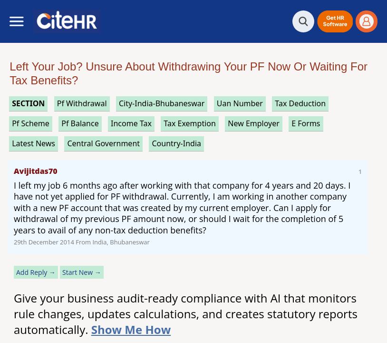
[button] (335, 21)
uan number (240, 103)
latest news (33, 143)
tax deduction (300, 103)
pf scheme (30, 123)
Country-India (176, 143)
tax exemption (190, 123)
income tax (131, 123)
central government (103, 143)
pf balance (79, 123)
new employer (254, 123)
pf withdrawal (82, 103)
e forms (305, 123)
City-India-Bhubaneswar (161, 103)
